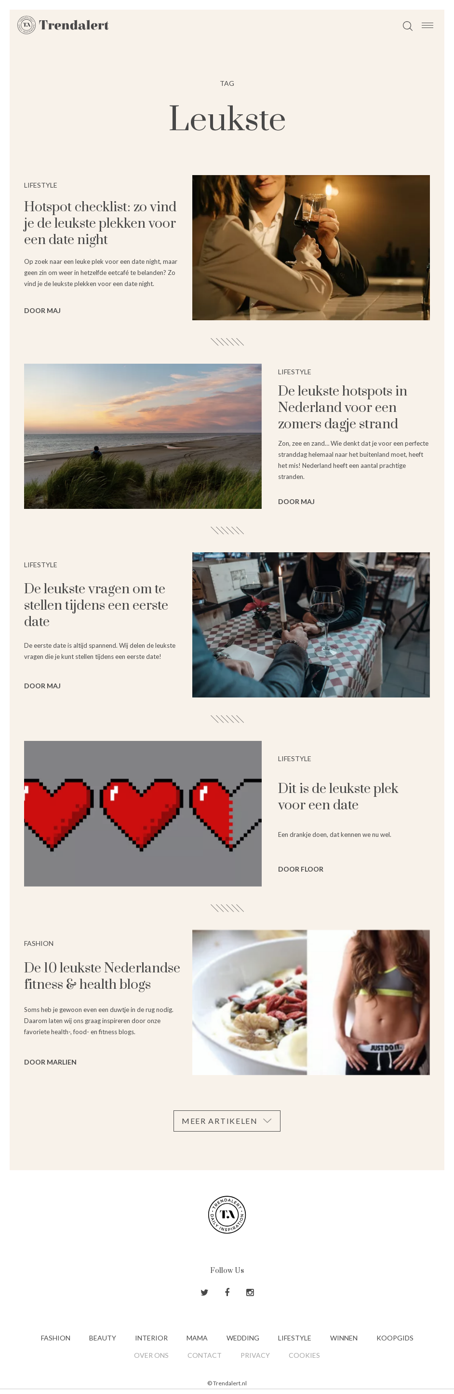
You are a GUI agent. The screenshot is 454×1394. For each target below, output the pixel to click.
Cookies (304, 1355)
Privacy (255, 1355)
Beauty (102, 1338)
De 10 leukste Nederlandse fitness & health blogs (102, 976)
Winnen (344, 1338)
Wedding (243, 1338)
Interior (151, 1338)
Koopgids (395, 1338)
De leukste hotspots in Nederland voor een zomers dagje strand (342, 408)
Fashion (55, 1338)
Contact (204, 1355)
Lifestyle (294, 1338)
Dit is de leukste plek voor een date (338, 797)
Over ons (151, 1355)
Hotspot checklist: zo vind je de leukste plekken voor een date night (100, 223)
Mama (197, 1338)
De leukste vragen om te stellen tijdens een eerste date (96, 605)
